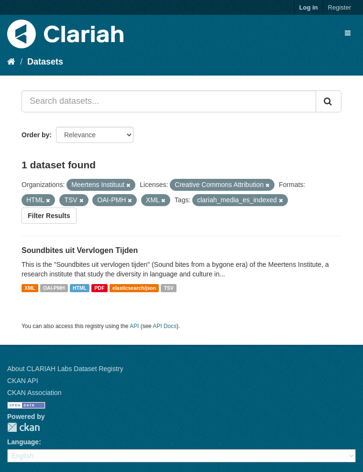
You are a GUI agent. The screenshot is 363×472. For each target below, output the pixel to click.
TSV (169, 288)
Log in (308, 7)
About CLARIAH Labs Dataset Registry (65, 369)
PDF (100, 288)
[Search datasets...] (169, 101)
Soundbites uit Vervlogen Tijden (80, 250)
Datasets (45, 61)
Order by (35, 135)
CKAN (23, 427)
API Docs (165, 326)
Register (339, 7)
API (134, 326)
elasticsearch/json (134, 288)
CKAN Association (34, 392)
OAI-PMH (54, 288)
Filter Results (49, 216)
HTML (80, 288)
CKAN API (22, 380)
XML (29, 288)
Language (23, 442)
